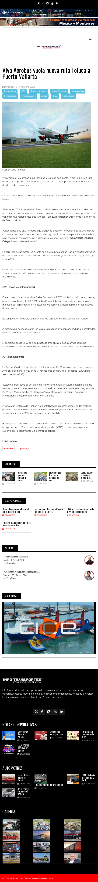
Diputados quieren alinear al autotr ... (22, 477)
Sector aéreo (10, 91)
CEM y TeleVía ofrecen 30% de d (88, 778)
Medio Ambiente (59, 91)
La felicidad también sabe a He (88, 734)
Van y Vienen (11, 579)
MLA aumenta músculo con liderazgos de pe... (22, 572)
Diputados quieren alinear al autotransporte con (16, 510)
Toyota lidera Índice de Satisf (24, 778)
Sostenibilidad (10, 96)
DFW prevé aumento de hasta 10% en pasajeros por (80, 510)
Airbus (44, 96)
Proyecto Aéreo (29, 96)
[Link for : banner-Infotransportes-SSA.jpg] (49, 13)
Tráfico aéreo (68, 96)
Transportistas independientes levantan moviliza (17, 524)
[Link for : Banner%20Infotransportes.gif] (49, 22)
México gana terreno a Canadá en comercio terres (49, 510)
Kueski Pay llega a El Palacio (23, 734)
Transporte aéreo (38, 91)
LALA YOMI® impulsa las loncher (24, 748)
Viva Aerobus (78, 91)
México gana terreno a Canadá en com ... (55, 477)
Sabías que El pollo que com (56, 733)
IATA (23, 91)
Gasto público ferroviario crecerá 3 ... (87, 475)
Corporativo (11, 563)
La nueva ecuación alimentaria (16, 557)
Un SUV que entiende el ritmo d (23, 791)
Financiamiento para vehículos (49, 785)
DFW (54, 96)
